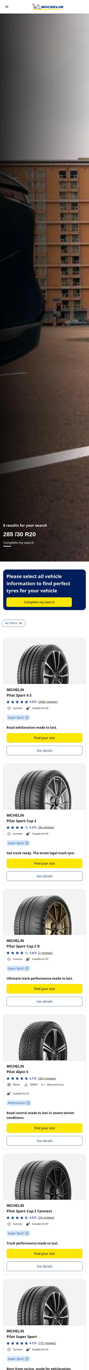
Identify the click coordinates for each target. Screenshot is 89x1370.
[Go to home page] (48, 6)
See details (45, 750)
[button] (32, 701)
